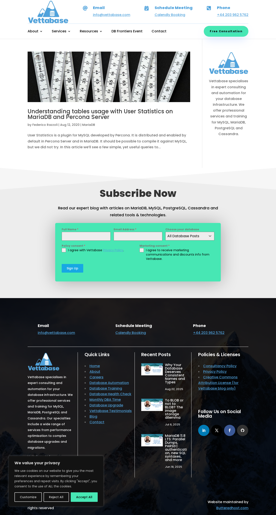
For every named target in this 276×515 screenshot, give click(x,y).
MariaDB (88, 125)
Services (59, 32)
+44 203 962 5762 (232, 14)
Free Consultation (226, 31)
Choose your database (182, 229)
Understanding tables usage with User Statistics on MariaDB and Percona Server (100, 114)
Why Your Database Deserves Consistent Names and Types (175, 372)
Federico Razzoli (45, 125)
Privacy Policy (113, 250)
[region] (56, 481)
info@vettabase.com (111, 14)
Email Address (125, 229)
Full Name (70, 229)
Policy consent (73, 246)
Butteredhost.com (232, 506)
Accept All (84, 497)
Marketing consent (154, 246)
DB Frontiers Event (127, 32)
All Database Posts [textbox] (183, 236)
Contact (159, 32)
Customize (28, 497)
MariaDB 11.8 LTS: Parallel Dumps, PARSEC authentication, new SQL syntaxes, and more (176, 446)
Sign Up (72, 268)
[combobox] (189, 236)
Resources (89, 32)
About (33, 32)
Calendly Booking (170, 14)
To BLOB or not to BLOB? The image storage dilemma (174, 407)
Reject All (56, 497)
